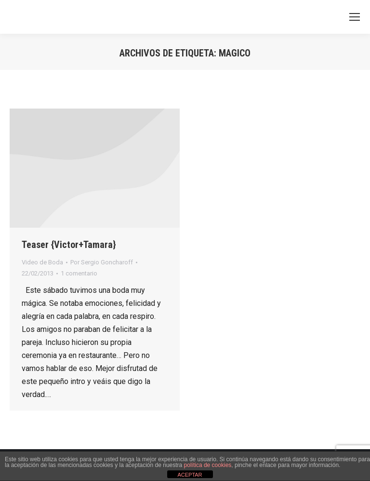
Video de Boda (42, 262)
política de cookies (208, 465)
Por (101, 262)
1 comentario (79, 273)
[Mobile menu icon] (354, 17)
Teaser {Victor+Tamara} (69, 244)
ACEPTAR (189, 475)
